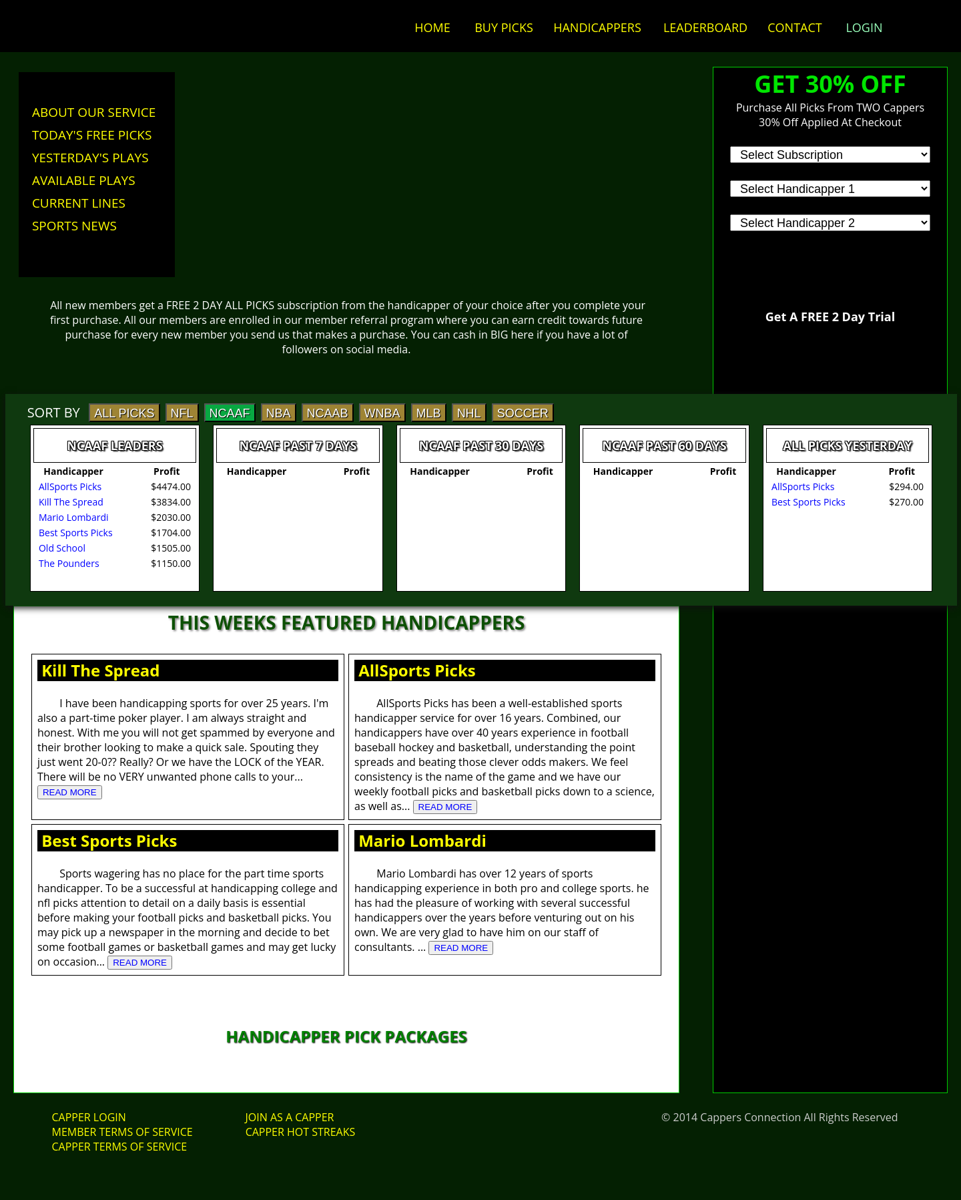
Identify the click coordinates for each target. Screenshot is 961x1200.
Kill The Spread (100, 670)
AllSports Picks (417, 670)
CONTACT (794, 27)
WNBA (382, 413)
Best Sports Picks (109, 840)
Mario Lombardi (422, 840)
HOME (432, 27)
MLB (428, 413)
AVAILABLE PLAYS (83, 180)
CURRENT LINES (78, 203)
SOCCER (523, 413)
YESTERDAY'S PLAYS (90, 157)
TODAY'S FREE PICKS (92, 135)
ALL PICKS (124, 413)
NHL (469, 413)
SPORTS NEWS (74, 225)
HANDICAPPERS (597, 27)
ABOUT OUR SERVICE (93, 112)
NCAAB (327, 413)
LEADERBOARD (705, 27)
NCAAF (230, 413)
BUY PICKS (503, 27)
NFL (182, 413)
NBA (278, 413)
